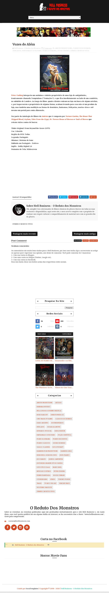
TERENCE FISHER (64, 480)
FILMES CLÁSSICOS (43, 444)
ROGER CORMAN (58, 476)
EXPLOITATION (60, 432)
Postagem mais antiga (85, 235)
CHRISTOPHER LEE (57, 416)
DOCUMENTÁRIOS (57, 424)
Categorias (67, 335)
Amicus (45, 117)
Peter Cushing (17, 96)
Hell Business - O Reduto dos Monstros (29, 546)
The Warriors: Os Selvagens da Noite (45, 389)
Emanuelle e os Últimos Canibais (64, 362)
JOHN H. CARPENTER (56, 460)
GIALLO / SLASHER (43, 448)
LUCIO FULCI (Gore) (43, 468)
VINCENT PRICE (64, 484)
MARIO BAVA (57, 468)
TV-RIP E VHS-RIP (50, 484)
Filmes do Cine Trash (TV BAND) (64, 389)
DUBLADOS (17, 51)
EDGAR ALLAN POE (53, 428)
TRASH (39, 484)
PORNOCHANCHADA (43, 476)
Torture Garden (71, 117)
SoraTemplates (32, 590)
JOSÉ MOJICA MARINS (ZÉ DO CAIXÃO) (50, 464)
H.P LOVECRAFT (57, 448)
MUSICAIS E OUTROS (44, 472)
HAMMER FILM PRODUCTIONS (47, 452)
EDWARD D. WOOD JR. (44, 432)
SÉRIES (52, 480)
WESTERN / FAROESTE (44, 488)
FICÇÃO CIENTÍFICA (64, 436)
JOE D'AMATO (41, 460)
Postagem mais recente (24, 235)
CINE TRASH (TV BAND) (44, 420)
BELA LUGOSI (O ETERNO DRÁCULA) (49, 412)
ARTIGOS (58, 404)
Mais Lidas (42, 335)
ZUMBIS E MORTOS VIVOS (79, 51)
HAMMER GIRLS (66, 452)
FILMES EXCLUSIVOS (60, 440)
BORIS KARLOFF (42, 416)
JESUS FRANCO (64, 456)
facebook (93, 242)
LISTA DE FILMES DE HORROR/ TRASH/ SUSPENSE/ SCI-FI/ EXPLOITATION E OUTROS (45, 362)
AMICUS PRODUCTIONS (63, 49)
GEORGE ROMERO (59, 444)
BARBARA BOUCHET (43, 408)
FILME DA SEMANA (49, 51)
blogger (77, 242)
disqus (85, 242)
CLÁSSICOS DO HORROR (81, 49)
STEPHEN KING (42, 480)
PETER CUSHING (63, 51)
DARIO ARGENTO (42, 424)
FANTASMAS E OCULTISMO (32, 51)
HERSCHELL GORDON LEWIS (47, 456)
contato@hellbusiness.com (19, 522)
